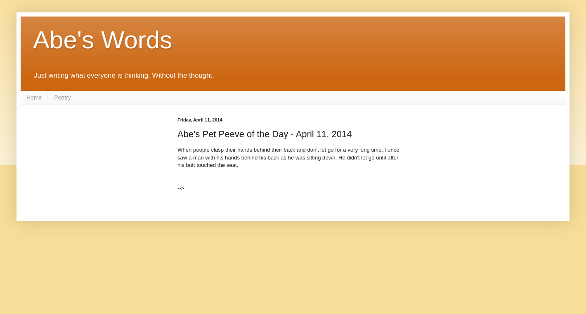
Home (34, 97)
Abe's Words (102, 40)
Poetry (62, 97)
